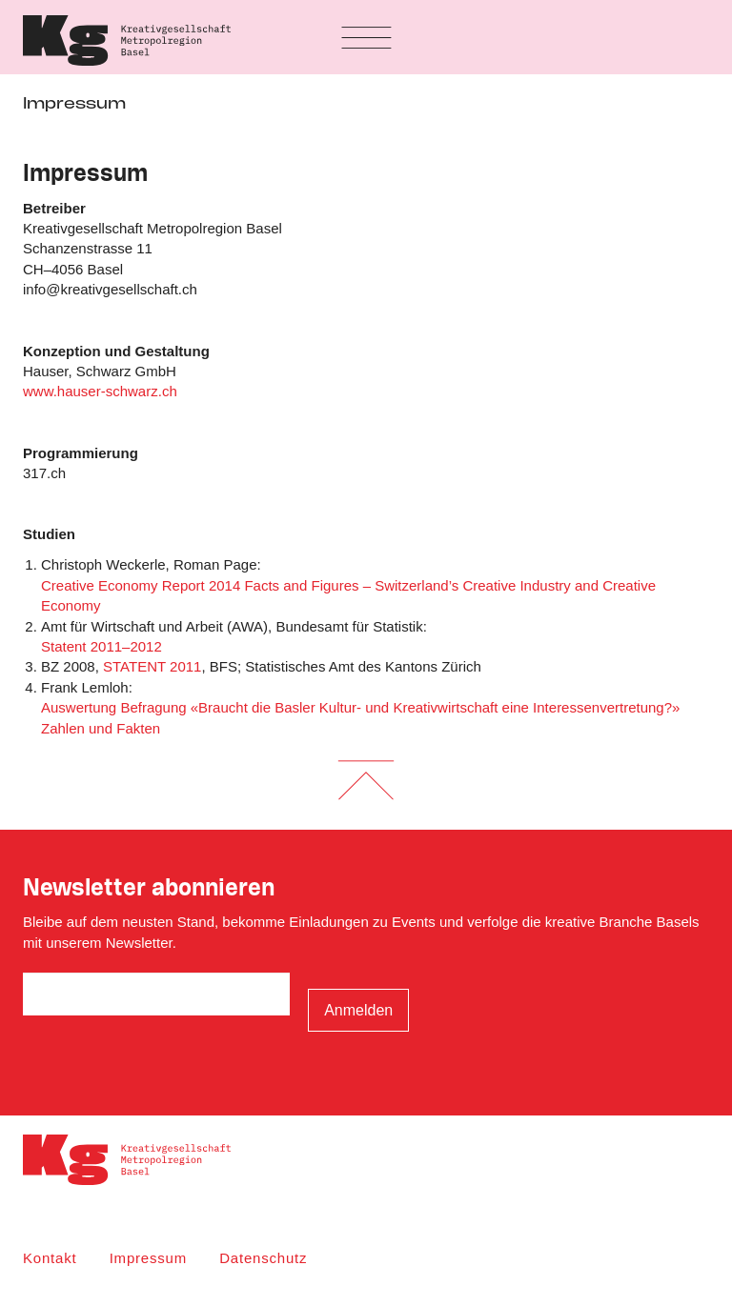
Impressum (148, 1258)
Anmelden (358, 1010)
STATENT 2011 (152, 666)
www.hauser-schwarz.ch (100, 391)
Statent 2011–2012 (101, 646)
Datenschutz (263, 1258)
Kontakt (49, 1258)
